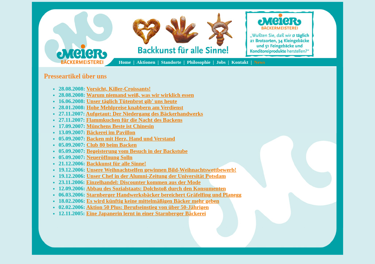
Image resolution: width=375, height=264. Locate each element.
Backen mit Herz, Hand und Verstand (130, 139)
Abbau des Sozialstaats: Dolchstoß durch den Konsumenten (156, 188)
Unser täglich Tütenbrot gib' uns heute (131, 101)
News (259, 62)
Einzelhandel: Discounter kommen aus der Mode (143, 182)
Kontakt (239, 62)
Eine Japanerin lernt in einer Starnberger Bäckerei (146, 213)
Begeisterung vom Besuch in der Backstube (137, 151)
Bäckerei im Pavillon (110, 132)
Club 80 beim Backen (111, 145)
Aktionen (146, 62)
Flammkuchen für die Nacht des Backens (134, 120)
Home (125, 62)
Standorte (171, 62)
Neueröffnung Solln (109, 157)
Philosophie (199, 62)
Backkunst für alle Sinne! (116, 163)
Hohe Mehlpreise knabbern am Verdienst (134, 107)
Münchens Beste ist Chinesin (120, 126)
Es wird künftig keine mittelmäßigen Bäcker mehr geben (152, 201)
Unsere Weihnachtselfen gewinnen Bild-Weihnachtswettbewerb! (161, 170)
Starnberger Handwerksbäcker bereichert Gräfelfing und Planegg (163, 195)
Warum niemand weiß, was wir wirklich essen (140, 95)
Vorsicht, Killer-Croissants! (118, 89)
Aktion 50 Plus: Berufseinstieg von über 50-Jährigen (147, 207)
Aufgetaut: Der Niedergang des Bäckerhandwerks (144, 114)
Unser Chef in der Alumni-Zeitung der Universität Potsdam (156, 176)
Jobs (221, 62)
